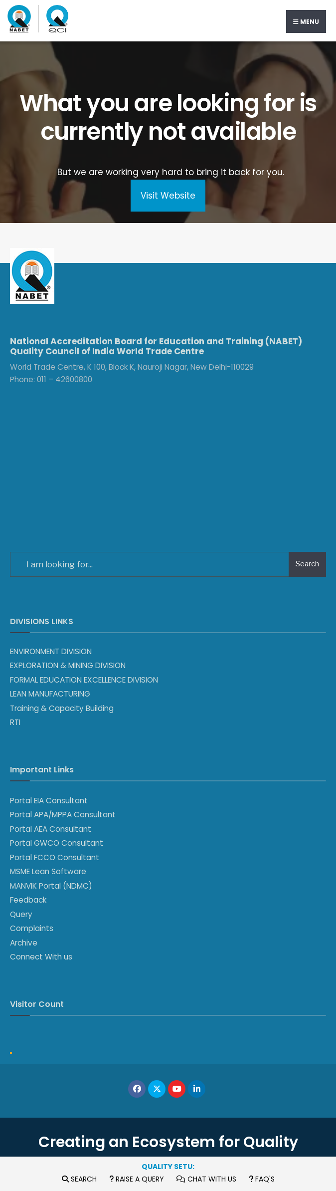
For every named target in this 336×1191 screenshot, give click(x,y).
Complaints (31, 928)
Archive (23, 943)
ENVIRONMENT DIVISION (51, 651)
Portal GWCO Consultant (56, 843)
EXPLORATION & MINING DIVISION (68, 665)
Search (79, 1179)
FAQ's (262, 1179)
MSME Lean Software (48, 871)
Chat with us (206, 1179)
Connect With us (41, 957)
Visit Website (168, 196)
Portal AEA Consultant (50, 829)
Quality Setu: (168, 1167)
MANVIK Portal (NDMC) (51, 886)
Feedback (28, 900)
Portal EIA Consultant (49, 800)
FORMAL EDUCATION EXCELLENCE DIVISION (84, 680)
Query (21, 914)
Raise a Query (136, 1179)
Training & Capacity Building (62, 708)
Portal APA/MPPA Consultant (63, 814)
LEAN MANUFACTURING (50, 694)
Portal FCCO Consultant (54, 857)
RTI (15, 722)
